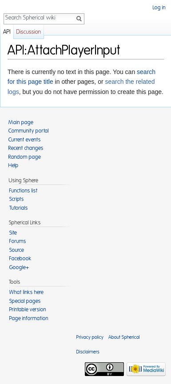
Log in (159, 7)
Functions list (23, 190)
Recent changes (26, 148)
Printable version (27, 309)
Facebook (20, 258)
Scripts (16, 199)
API (7, 32)
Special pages (25, 301)
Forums (17, 241)
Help (13, 165)
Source (16, 250)
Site (13, 232)
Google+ (19, 267)
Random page (24, 157)
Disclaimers (87, 351)
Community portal (28, 130)
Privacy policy (89, 337)
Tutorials (18, 208)
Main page (20, 122)
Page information (28, 318)
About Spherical (124, 337)
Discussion (28, 32)
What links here (26, 292)
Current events (24, 139)
